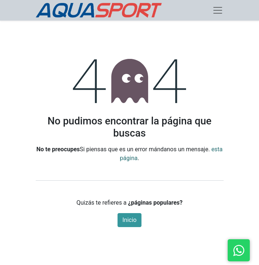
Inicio (129, 219)
